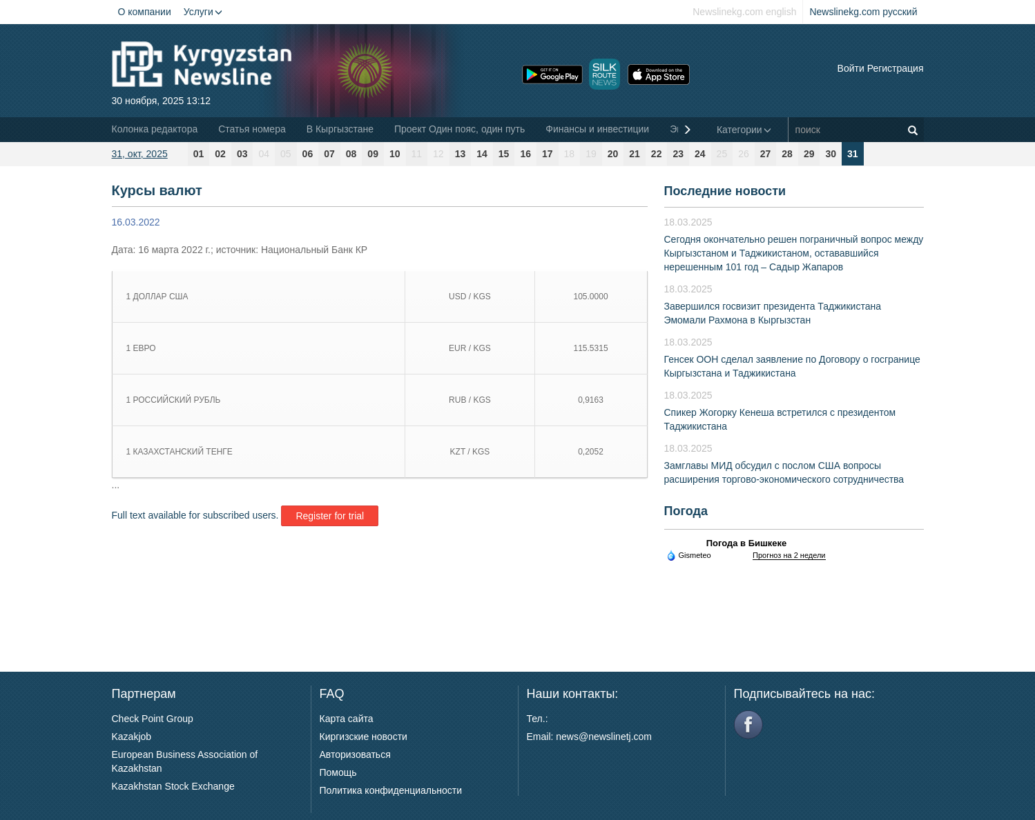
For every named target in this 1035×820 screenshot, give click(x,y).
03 (242, 153)
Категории (744, 129)
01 (198, 153)
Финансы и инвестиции (597, 128)
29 (809, 153)
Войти (851, 68)
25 (722, 153)
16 (525, 153)
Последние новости (725, 191)
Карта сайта (347, 718)
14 (481, 153)
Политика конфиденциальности (391, 790)
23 (678, 153)
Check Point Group (152, 718)
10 (394, 153)
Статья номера (252, 128)
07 (329, 153)
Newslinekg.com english (744, 11)
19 (591, 153)
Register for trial (330, 515)
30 (830, 153)
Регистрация (895, 68)
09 (372, 153)
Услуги (203, 11)
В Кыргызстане (340, 128)
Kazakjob (132, 736)
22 (656, 153)
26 (743, 153)
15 (504, 153)
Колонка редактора (155, 128)
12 (438, 153)
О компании (144, 11)
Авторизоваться (355, 754)
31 (852, 153)
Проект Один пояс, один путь (459, 128)
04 (263, 153)
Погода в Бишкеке (746, 543)
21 (634, 153)
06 (307, 153)
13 (460, 153)
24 (700, 153)
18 (569, 153)
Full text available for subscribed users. (195, 515)
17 (547, 153)
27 (765, 153)
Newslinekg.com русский (863, 11)
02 (220, 153)
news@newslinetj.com (604, 736)
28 (787, 153)
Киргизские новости (363, 736)
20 (613, 153)
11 (417, 153)
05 (285, 153)
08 (351, 153)
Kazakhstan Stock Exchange (173, 786)
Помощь (338, 772)
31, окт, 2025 (140, 153)
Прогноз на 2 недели (789, 555)
